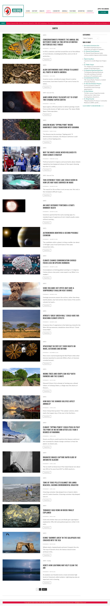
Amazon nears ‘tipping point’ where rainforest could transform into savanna (61, 126)
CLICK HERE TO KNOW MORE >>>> (93, 106)
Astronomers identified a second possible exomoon (60, 234)
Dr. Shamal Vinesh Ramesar (91, 51)
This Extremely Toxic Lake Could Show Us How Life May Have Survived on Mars (60, 181)
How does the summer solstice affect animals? (59, 402)
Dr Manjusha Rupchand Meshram (93, 70)
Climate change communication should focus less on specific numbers (59, 261)
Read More (47, 59)
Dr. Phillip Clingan (89, 64)
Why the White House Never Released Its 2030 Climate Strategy (59, 153)
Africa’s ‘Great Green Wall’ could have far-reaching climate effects (61, 316)
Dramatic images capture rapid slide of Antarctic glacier (59, 458)
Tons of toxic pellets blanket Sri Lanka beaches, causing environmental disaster (60, 483)
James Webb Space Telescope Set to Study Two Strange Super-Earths (60, 98)
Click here (103, 12)
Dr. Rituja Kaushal (89, 99)
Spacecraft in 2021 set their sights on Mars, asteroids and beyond (59, 347)
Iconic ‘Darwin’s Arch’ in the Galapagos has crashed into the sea (61, 539)
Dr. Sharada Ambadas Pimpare (92, 83)
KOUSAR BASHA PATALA (91, 78)
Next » (44, 589)
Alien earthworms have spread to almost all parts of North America (60, 71)
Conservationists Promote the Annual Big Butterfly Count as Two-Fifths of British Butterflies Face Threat (61, 42)
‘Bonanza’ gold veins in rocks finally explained (58, 511)
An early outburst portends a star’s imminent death (58, 206)
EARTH (44, 35)
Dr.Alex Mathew (88, 91)
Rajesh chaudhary (89, 59)
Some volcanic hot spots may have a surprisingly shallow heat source (58, 289)
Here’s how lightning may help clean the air (60, 566)
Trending (49, 560)
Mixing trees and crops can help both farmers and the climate (59, 375)
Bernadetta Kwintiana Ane (91, 45)
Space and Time (50, 92)
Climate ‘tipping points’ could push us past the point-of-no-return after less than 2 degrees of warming (61, 430)
